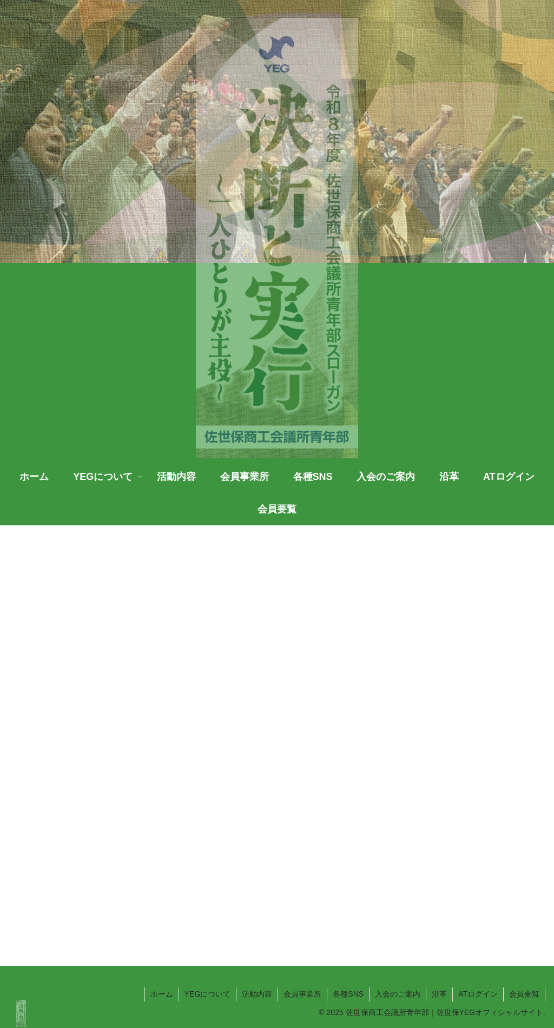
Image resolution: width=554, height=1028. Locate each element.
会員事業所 (302, 994)
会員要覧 (524, 994)
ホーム (161, 994)
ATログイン (478, 994)
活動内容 (257, 994)
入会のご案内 (397, 994)
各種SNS (348, 994)
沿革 (439, 994)
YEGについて (207, 994)
